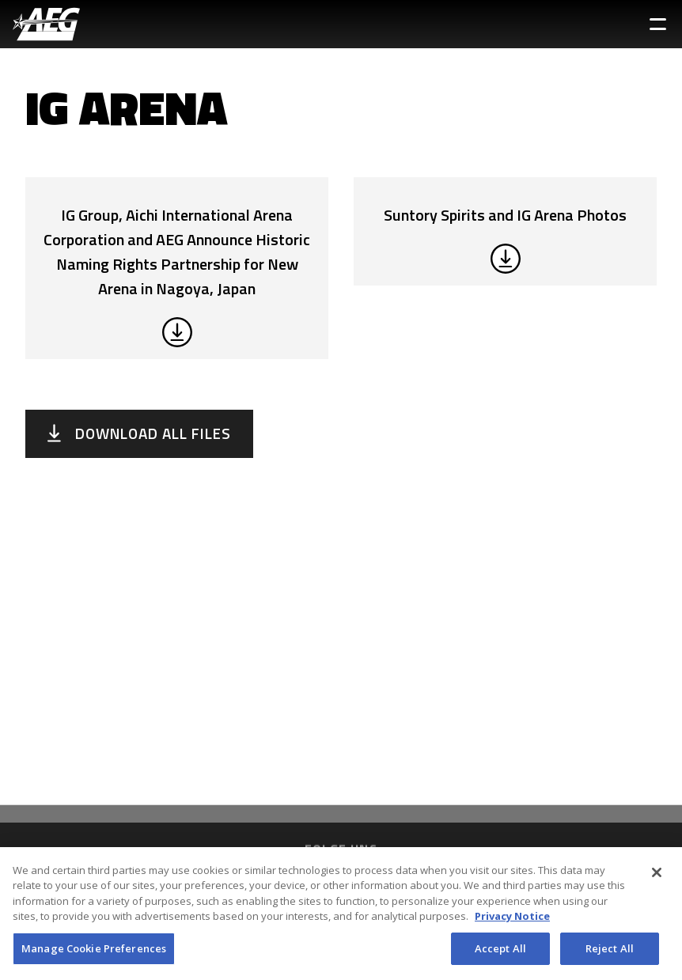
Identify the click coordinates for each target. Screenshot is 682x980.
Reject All (609, 954)
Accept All (500, 954)
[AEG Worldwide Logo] (46, 24)
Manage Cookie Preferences (93, 954)
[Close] (656, 878)
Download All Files (153, 433)
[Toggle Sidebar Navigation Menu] (658, 24)
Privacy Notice (512, 921)
